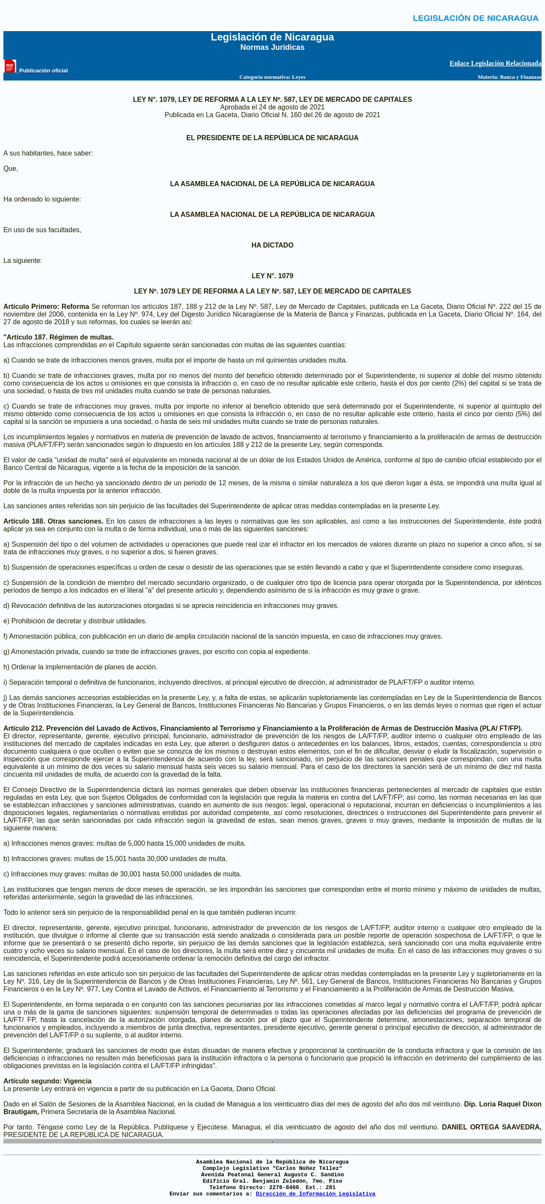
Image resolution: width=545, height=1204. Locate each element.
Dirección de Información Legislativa (316, 1194)
